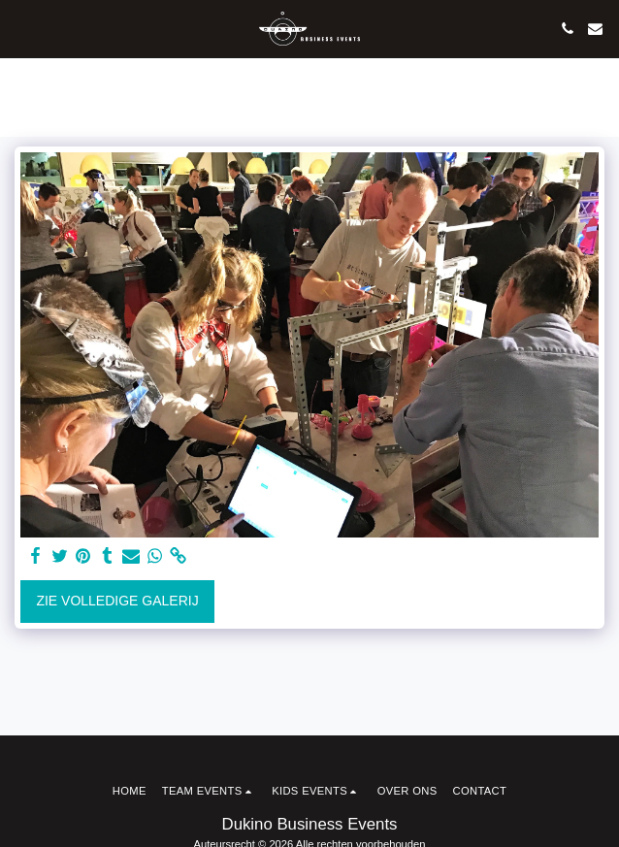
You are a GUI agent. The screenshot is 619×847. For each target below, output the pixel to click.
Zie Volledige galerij (117, 600)
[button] (21, 28)
